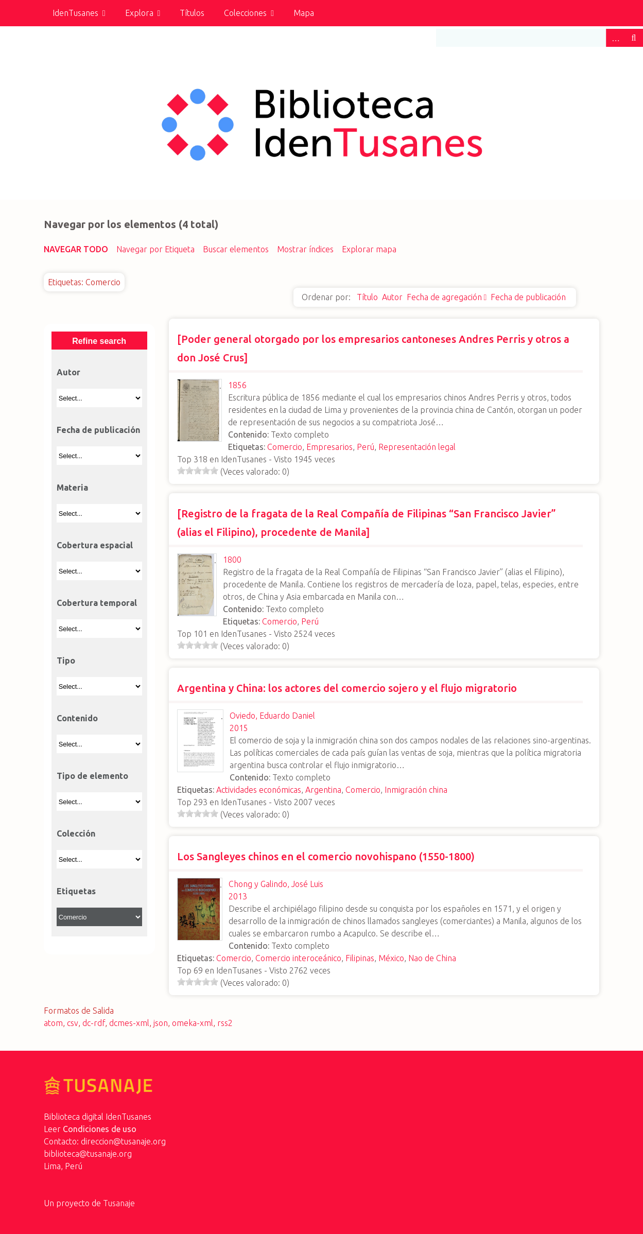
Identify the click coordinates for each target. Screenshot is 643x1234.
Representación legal (417, 446)
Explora (139, 13)
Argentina (323, 789)
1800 (232, 559)
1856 (237, 385)
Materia (72, 487)
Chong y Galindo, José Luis (276, 884)
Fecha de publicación (528, 297)
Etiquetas (76, 891)
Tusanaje (119, 1203)
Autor (392, 297)
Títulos (192, 13)
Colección (76, 833)
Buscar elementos (236, 249)
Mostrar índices (305, 249)
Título (367, 297)
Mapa (303, 13)
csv (72, 1023)
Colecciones (245, 13)
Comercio (284, 446)
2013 (238, 896)
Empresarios (329, 446)
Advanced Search (615, 38)
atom (53, 1023)
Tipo (66, 660)
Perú (365, 446)
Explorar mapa (369, 249)
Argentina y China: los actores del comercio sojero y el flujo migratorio (347, 688)
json (160, 1023)
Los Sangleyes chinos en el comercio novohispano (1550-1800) (326, 856)
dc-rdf (93, 1023)
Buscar (633, 38)
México (391, 958)
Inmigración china (416, 789)
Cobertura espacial (95, 545)
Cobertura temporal (97, 602)
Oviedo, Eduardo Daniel (272, 715)
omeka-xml (192, 1023)
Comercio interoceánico (298, 958)
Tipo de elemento (92, 775)
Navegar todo (76, 249)
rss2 (225, 1023)
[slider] (197, 470)
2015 (239, 728)
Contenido (77, 718)
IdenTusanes (75, 13)
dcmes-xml (129, 1023)
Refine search (99, 341)
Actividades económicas (258, 789)
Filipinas (359, 958)
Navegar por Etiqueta (155, 249)
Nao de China (432, 958)
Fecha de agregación (444, 297)
